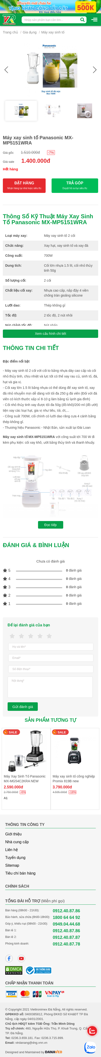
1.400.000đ (35, 161)
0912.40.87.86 (66, 910)
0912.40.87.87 (66, 937)
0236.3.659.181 (22, 1038)
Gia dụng (30, 32)
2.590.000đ (13, 787)
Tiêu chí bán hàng (20, 873)
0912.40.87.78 (66, 944)
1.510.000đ (30, 152)
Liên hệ (11, 850)
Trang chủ (10, 32)
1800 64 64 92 (66, 917)
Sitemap (12, 865)
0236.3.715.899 (52, 1038)
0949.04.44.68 (66, 924)
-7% (51, 152)
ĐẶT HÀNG (24, 185)
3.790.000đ (62, 787)
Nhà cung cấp (17, 842)
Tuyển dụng (15, 858)
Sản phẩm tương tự (50, 720)
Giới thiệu (13, 834)
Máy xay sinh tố (52, 32)
